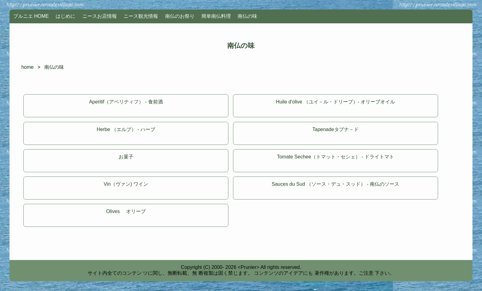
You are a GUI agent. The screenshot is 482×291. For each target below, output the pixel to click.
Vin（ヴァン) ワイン (126, 184)
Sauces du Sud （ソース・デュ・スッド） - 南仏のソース (335, 184)
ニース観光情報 (141, 16)
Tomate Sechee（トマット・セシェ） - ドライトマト (335, 156)
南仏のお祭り (180, 16)
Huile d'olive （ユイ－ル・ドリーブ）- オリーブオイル (335, 101)
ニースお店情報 (99, 16)
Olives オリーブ (126, 211)
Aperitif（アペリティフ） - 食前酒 (126, 101)
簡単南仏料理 (216, 16)
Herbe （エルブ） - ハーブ (126, 129)
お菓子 (126, 156)
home (27, 67)
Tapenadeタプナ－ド (335, 129)
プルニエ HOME (31, 16)
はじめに (65, 16)
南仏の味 (247, 16)
